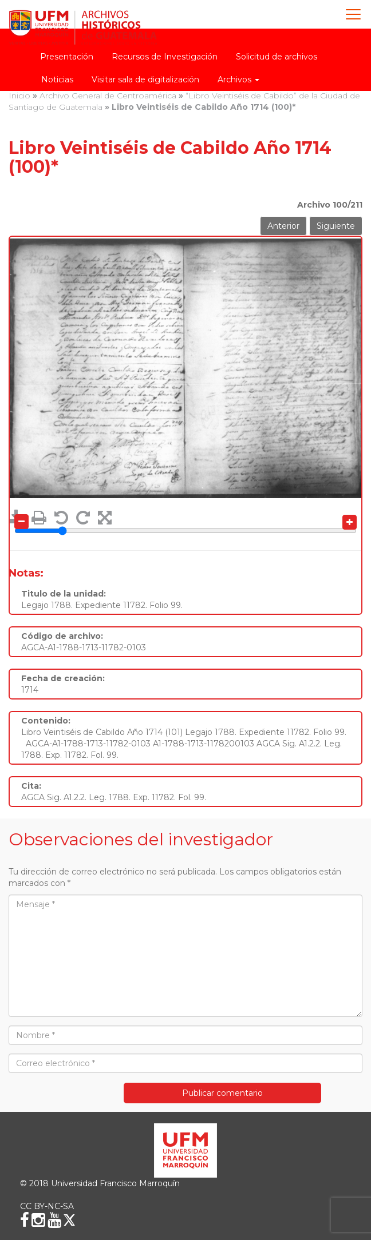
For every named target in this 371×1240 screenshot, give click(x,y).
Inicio (19, 95)
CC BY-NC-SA (47, 1206)
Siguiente (336, 226)
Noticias (57, 79)
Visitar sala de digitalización (145, 79)
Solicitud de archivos (276, 56)
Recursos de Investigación (165, 56)
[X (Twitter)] (69, 1220)
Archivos (238, 79)
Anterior (283, 226)
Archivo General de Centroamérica (108, 95)
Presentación (66, 56)
